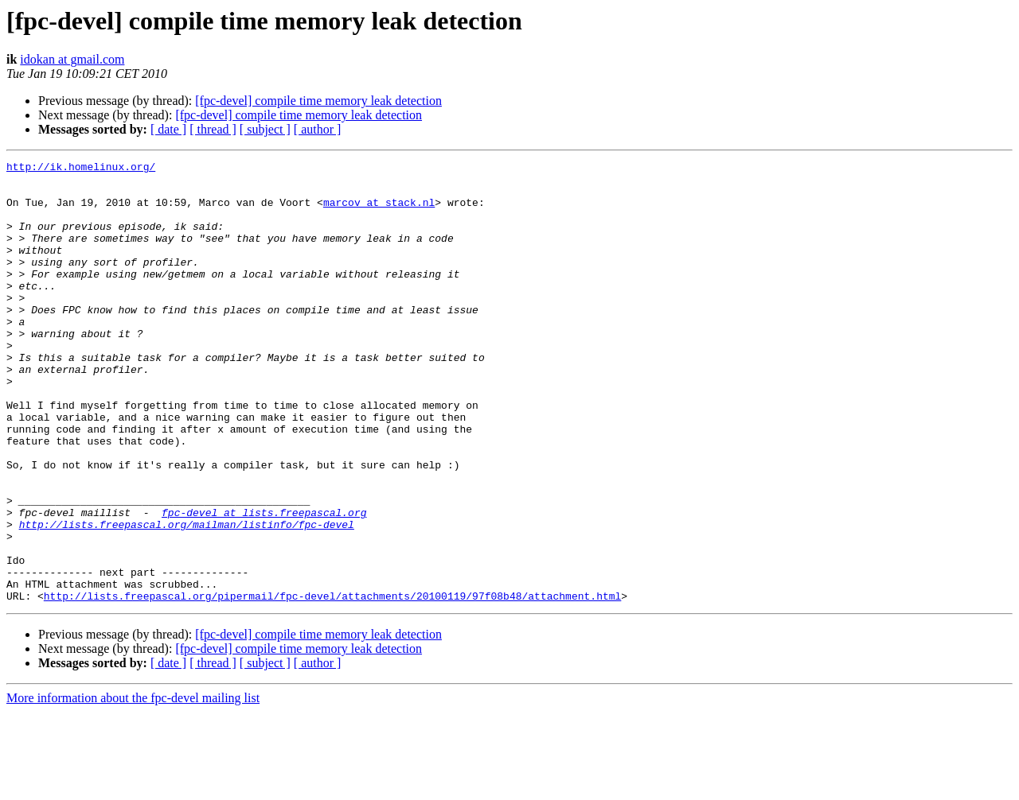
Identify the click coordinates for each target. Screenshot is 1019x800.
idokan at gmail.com (72, 59)
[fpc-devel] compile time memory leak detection (318, 100)
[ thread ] (212, 129)
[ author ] (318, 129)
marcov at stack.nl (379, 211)
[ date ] (168, 129)
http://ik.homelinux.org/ (80, 168)
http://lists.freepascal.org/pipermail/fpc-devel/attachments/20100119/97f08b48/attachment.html (332, 684)
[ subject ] (265, 129)
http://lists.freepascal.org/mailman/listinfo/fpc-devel (186, 598)
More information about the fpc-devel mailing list (133, 786)
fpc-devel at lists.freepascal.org (264, 584)
